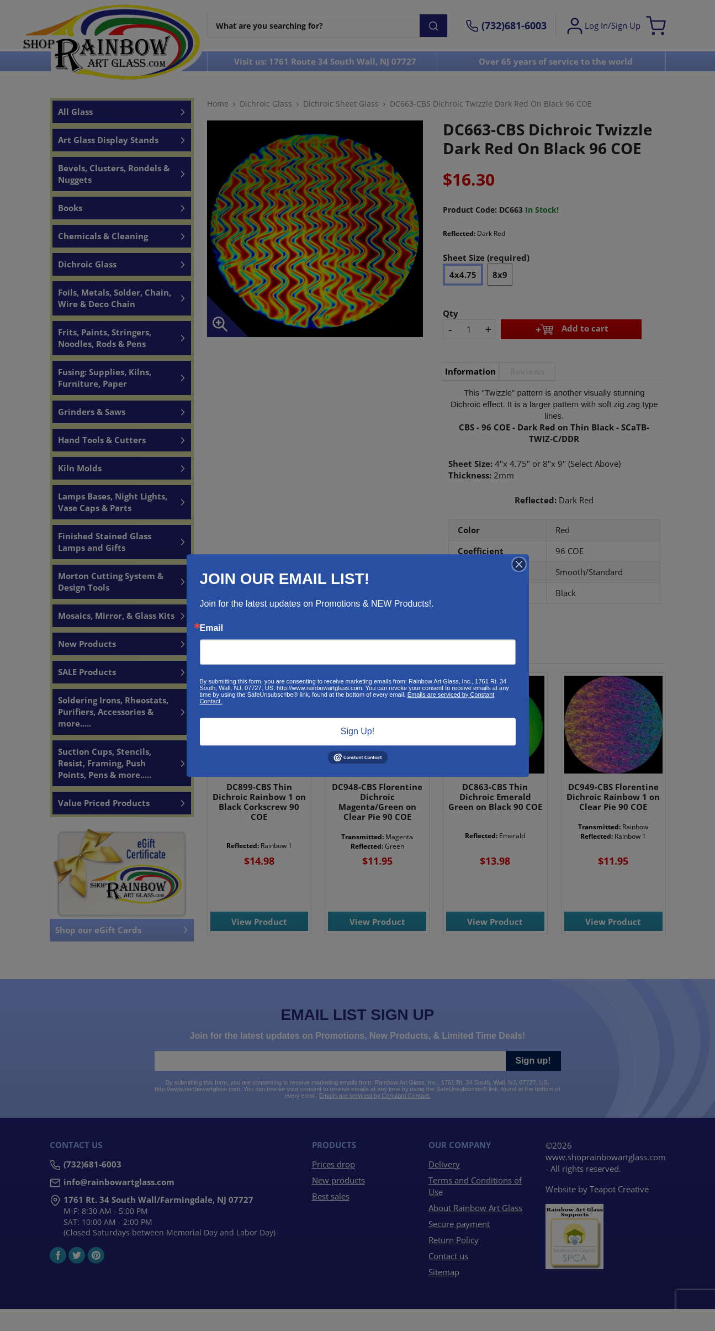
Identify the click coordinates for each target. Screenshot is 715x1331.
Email (212, 628)
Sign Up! (357, 731)
